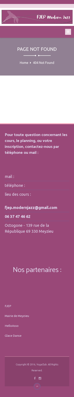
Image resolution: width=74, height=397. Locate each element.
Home (24, 62)
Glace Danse (13, 335)
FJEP (8, 306)
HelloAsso (12, 325)
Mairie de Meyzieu (17, 316)
